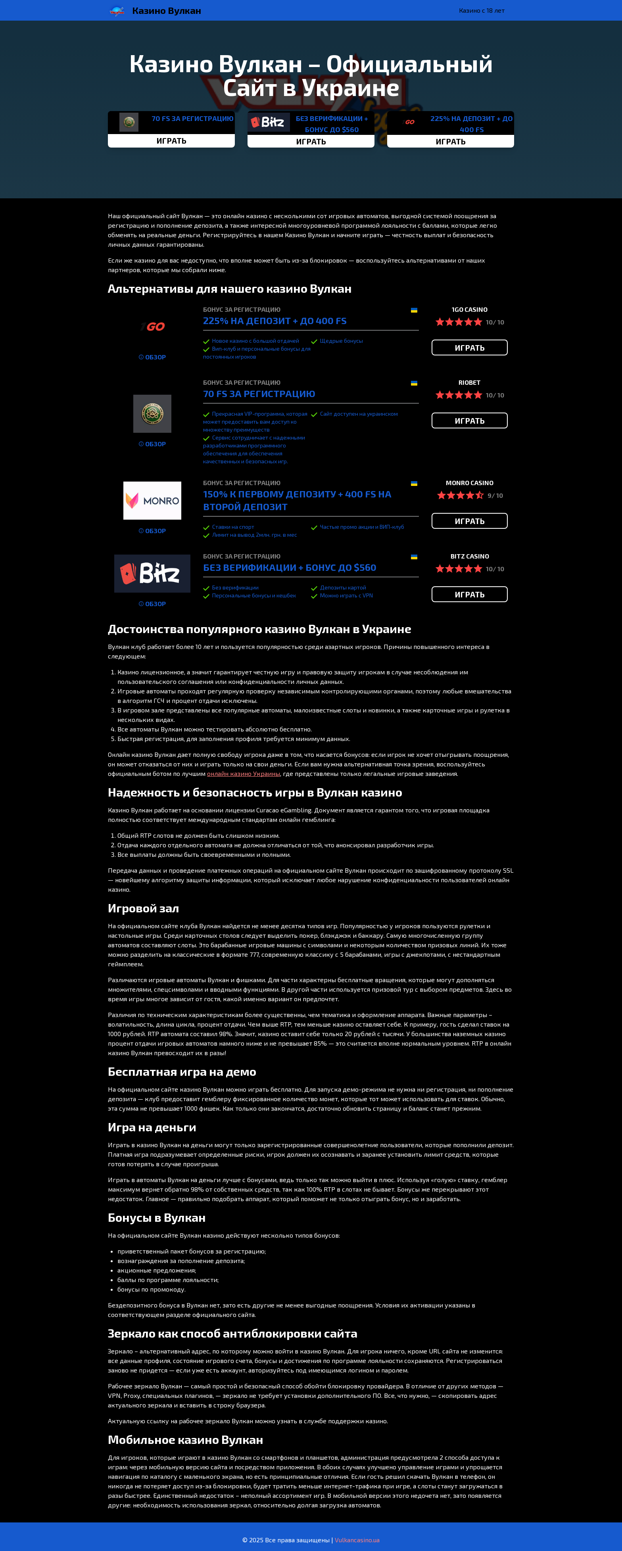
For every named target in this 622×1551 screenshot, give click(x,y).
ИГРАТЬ (171, 140)
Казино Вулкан (166, 10)
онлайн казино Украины (243, 773)
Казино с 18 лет (482, 10)
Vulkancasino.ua (357, 1539)
